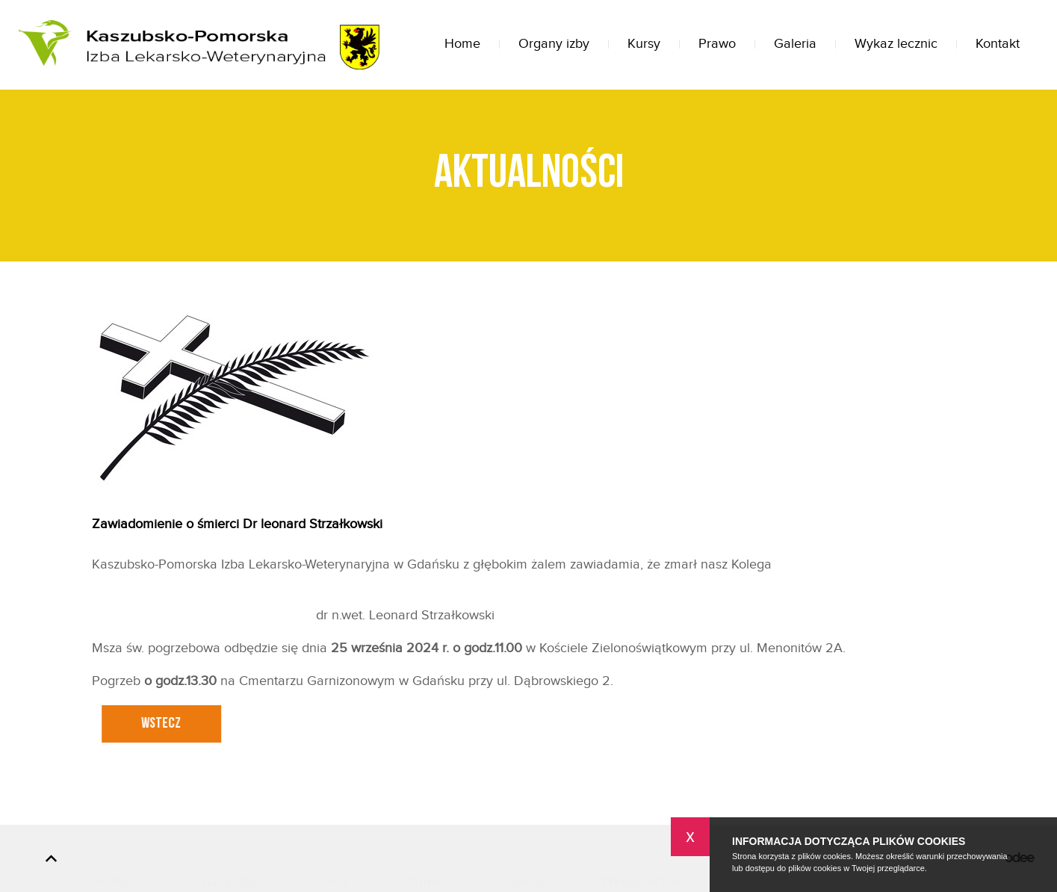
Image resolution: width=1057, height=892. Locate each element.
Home (462, 44)
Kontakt (998, 44)
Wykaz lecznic (896, 44)
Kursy (643, 44)
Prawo (717, 44)
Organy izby (553, 44)
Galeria (795, 44)
